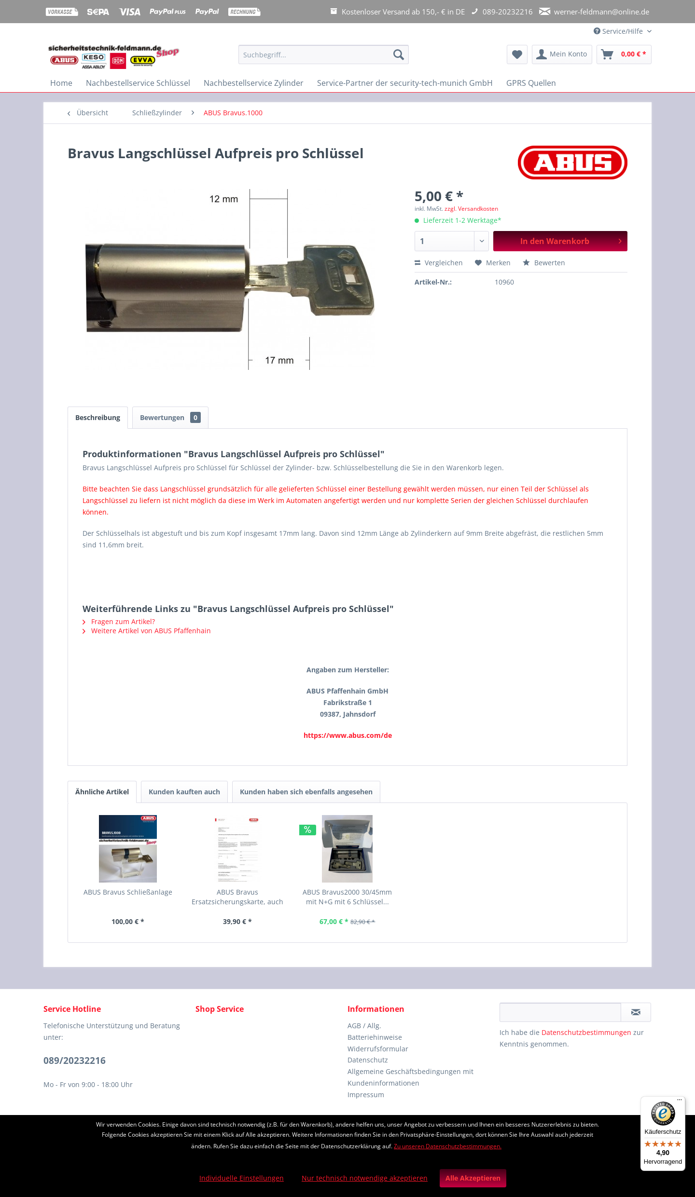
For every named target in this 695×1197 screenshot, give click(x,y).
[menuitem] (323, 59)
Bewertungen (170, 417)
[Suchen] (399, 54)
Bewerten (544, 262)
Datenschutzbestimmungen (586, 1032)
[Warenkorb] (624, 54)
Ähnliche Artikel (102, 791)
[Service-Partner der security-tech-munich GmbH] (405, 83)
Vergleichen (439, 262)
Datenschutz (368, 1059)
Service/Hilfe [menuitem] (619, 31)
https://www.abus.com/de (348, 735)
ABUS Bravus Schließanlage (127, 892)
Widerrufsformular (378, 1048)
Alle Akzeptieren (472, 1178)
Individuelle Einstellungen (241, 1178)
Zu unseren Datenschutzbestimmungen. (447, 1146)
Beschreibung (97, 417)
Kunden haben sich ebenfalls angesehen (306, 791)
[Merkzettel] (517, 54)
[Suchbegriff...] (323, 54)
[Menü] (679, 1102)
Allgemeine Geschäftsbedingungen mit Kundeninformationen (410, 1077)
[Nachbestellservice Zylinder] (253, 83)
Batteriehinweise (375, 1037)
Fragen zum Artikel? (119, 621)
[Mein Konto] (562, 54)
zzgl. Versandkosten (471, 208)
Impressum (366, 1094)
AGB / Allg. (364, 1025)
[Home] (61, 83)
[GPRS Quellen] (531, 83)
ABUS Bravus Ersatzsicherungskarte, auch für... (237, 897)
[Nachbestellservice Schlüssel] (138, 83)
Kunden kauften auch (184, 791)
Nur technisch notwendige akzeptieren (365, 1178)
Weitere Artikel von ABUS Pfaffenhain (147, 630)
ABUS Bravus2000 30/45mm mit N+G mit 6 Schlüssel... (347, 896)
